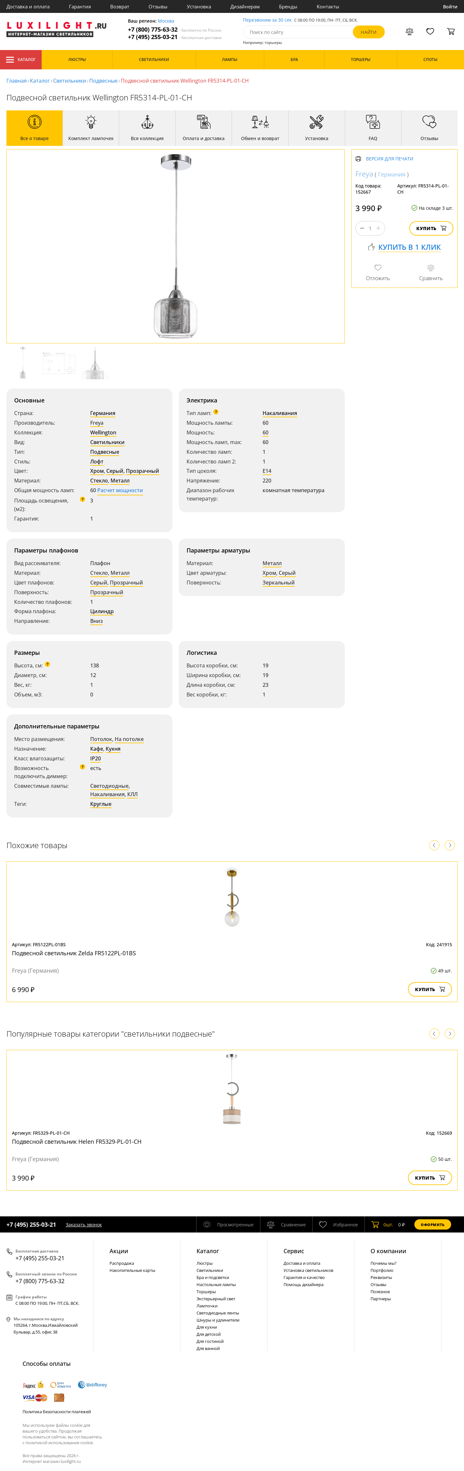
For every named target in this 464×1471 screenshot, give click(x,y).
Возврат (119, 6)
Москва (166, 21)
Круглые (100, 803)
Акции (119, 1251)
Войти (450, 7)
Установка (199, 6)
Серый (114, 470)
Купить (431, 228)
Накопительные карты (132, 1270)
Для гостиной (210, 1341)
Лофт (96, 461)
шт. (382, 1224)
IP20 (95, 758)
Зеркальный (279, 582)
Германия (102, 413)
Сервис (294, 1251)
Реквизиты (381, 1277)
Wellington (103, 432)
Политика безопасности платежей (57, 1412)
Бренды (288, 6)
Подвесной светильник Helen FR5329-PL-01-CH (76, 1141)
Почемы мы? (384, 1263)
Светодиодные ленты (218, 1313)
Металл (120, 480)
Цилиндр (102, 611)
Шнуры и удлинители (218, 1320)
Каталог (20, 60)
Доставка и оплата (28, 6)
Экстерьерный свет (216, 1299)
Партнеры (381, 1299)
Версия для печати (389, 159)
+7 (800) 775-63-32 (174, 29)
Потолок (101, 739)
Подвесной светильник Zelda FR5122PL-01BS (74, 953)
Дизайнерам (245, 6)
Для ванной (208, 1348)
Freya (96, 422)
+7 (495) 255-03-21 (175, 37)
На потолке (129, 739)
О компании (388, 1251)
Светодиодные (109, 785)
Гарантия (80, 6)
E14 (267, 470)
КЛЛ (132, 794)
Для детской (209, 1334)
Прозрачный (142, 470)
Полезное (380, 1291)
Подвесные (103, 80)
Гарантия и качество (304, 1277)
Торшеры (206, 1291)
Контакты (328, 6)
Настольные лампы (216, 1284)
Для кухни (207, 1327)
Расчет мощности (120, 490)
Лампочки (207, 1306)
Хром (97, 470)
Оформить (433, 1224)
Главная (16, 80)
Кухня (113, 748)
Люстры (205, 1263)
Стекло (99, 480)
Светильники (69, 80)
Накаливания (280, 413)
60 (265, 432)
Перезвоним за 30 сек (267, 20)
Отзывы (158, 6)
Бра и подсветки (213, 1277)
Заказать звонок (84, 1225)
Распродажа (122, 1263)
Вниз (96, 620)
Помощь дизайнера (304, 1284)
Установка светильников (308, 1270)
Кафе (96, 748)
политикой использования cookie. (59, 1443)
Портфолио (382, 1270)
